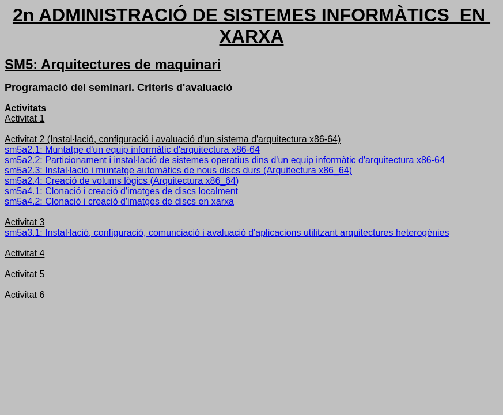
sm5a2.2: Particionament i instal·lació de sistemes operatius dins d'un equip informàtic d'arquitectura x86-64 (225, 160)
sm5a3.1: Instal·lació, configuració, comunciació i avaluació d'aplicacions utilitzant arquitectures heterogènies (227, 232)
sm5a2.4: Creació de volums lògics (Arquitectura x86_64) (122, 181)
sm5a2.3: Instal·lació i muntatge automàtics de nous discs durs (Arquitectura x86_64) (178, 170)
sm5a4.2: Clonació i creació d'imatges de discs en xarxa (119, 201)
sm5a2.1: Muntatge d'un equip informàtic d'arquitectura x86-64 (132, 149)
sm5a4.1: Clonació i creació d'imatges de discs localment (121, 191)
